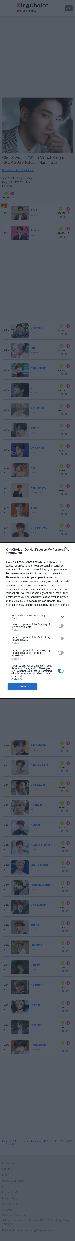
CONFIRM (23, 686)
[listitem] (37, 616)
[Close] (67, 549)
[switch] (61, 626)
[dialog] (37, 620)
